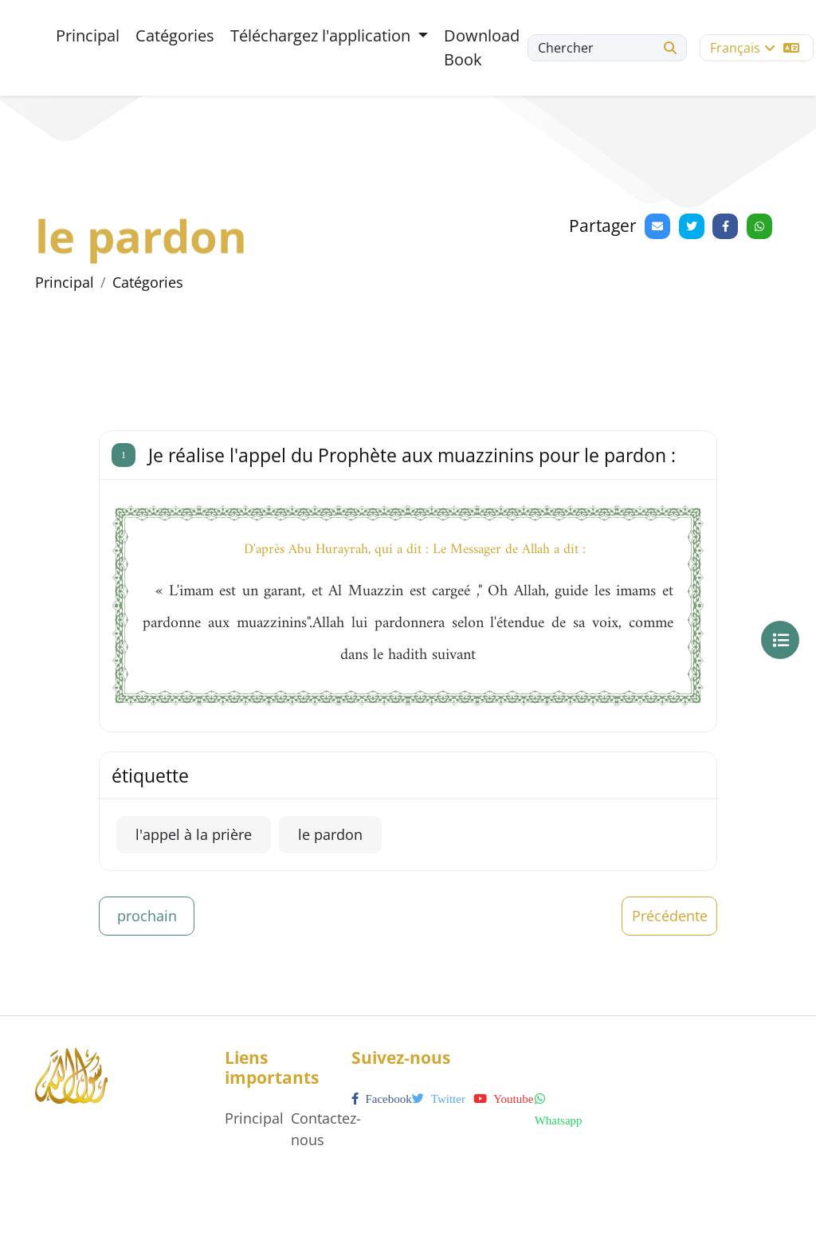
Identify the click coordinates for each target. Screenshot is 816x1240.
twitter (438, 1099)
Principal (88, 35)
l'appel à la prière (193, 834)
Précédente (670, 915)
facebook (381, 1099)
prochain (147, 915)
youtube (503, 1099)
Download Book (482, 47)
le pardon (330, 834)
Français (754, 48)
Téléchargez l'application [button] (322, 35)
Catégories (174, 35)
